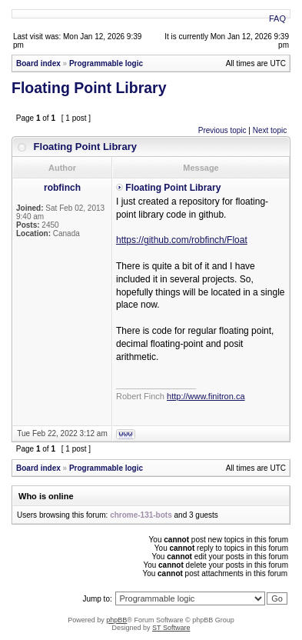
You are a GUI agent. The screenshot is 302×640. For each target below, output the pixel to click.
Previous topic (222, 130)
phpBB (116, 620)
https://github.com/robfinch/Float (181, 240)
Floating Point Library (89, 87)
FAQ (277, 18)
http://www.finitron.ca (206, 396)
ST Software (171, 628)
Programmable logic (106, 63)
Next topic (270, 130)
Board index (38, 63)
